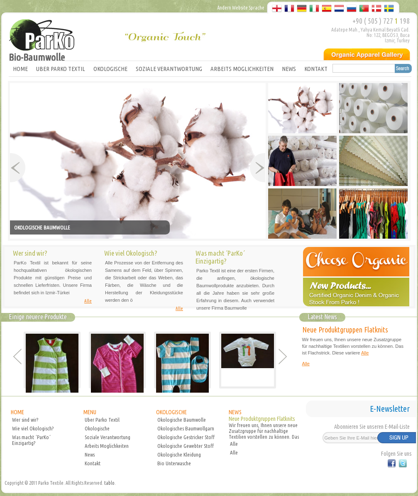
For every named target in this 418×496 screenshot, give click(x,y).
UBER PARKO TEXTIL (60, 68)
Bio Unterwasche (174, 463)
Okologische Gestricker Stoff (186, 437)
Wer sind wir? (25, 420)
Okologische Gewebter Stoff (185, 446)
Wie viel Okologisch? (33, 428)
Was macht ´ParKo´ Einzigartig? (31, 440)
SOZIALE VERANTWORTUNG (169, 68)
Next (257, 167)
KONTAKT (316, 68)
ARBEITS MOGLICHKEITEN (242, 68)
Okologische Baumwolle (181, 420)
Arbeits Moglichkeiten (107, 446)
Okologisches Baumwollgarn (185, 428)
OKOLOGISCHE (110, 68)
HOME (20, 68)
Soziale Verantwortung (107, 437)
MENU (89, 412)
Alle (88, 300)
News (90, 454)
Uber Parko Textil (102, 420)
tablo (109, 483)
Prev (18, 167)
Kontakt (92, 463)
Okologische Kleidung (179, 454)
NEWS (289, 68)
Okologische (97, 428)
